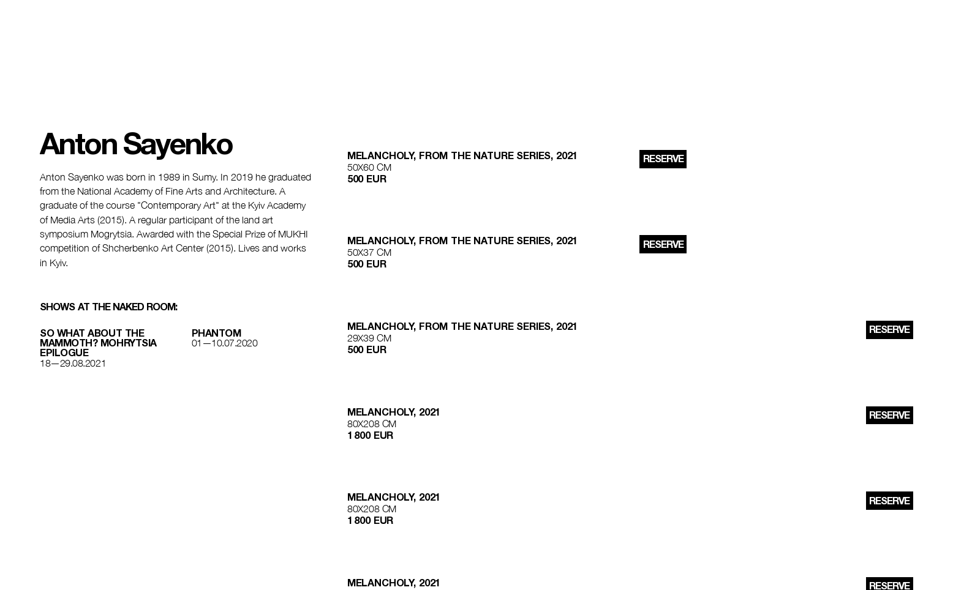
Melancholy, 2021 (393, 411)
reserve (663, 158)
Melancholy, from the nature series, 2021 (462, 155)
